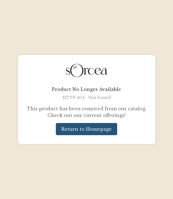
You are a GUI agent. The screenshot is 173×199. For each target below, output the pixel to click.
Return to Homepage (86, 129)
